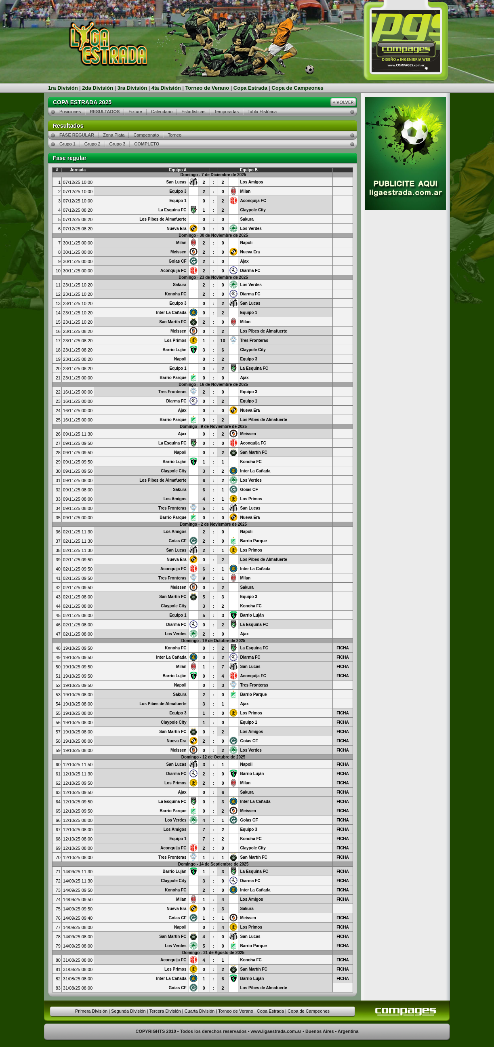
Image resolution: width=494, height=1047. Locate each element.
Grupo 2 (92, 143)
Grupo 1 (67, 143)
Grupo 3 (117, 143)
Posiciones (70, 111)
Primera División (91, 1011)
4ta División (166, 88)
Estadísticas (193, 111)
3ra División (132, 88)
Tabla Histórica (262, 111)
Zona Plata (113, 135)
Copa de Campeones (297, 88)
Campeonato (146, 135)
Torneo (174, 135)
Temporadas (226, 111)
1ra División (63, 88)
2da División (97, 88)
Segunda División (128, 1011)
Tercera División (165, 1011)
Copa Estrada (250, 88)
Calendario (161, 111)
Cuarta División (200, 1011)
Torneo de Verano (207, 88)
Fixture (135, 111)
